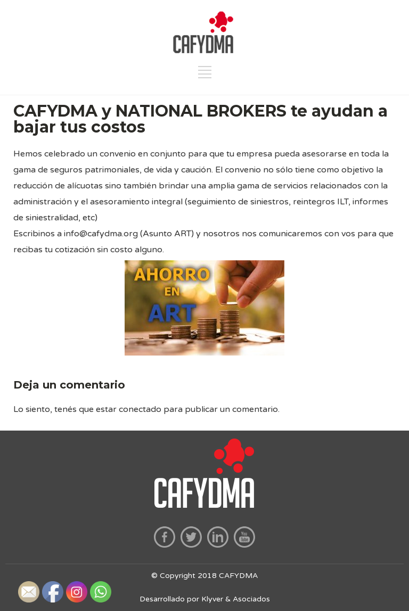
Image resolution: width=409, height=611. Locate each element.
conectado (140, 409)
